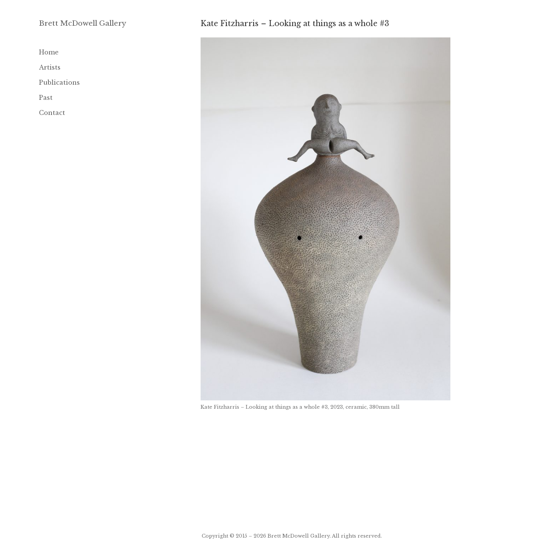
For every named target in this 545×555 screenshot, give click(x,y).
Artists (50, 67)
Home (49, 52)
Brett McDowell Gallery (82, 23)
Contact (52, 112)
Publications (59, 82)
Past (46, 97)
